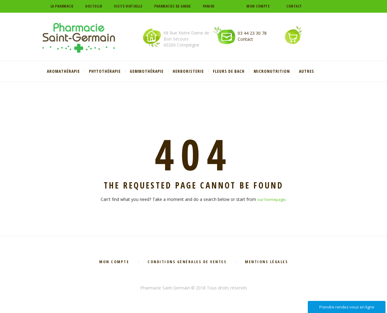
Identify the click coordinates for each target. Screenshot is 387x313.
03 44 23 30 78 (252, 33)
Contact (294, 6)
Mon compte (257, 6)
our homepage (271, 199)
